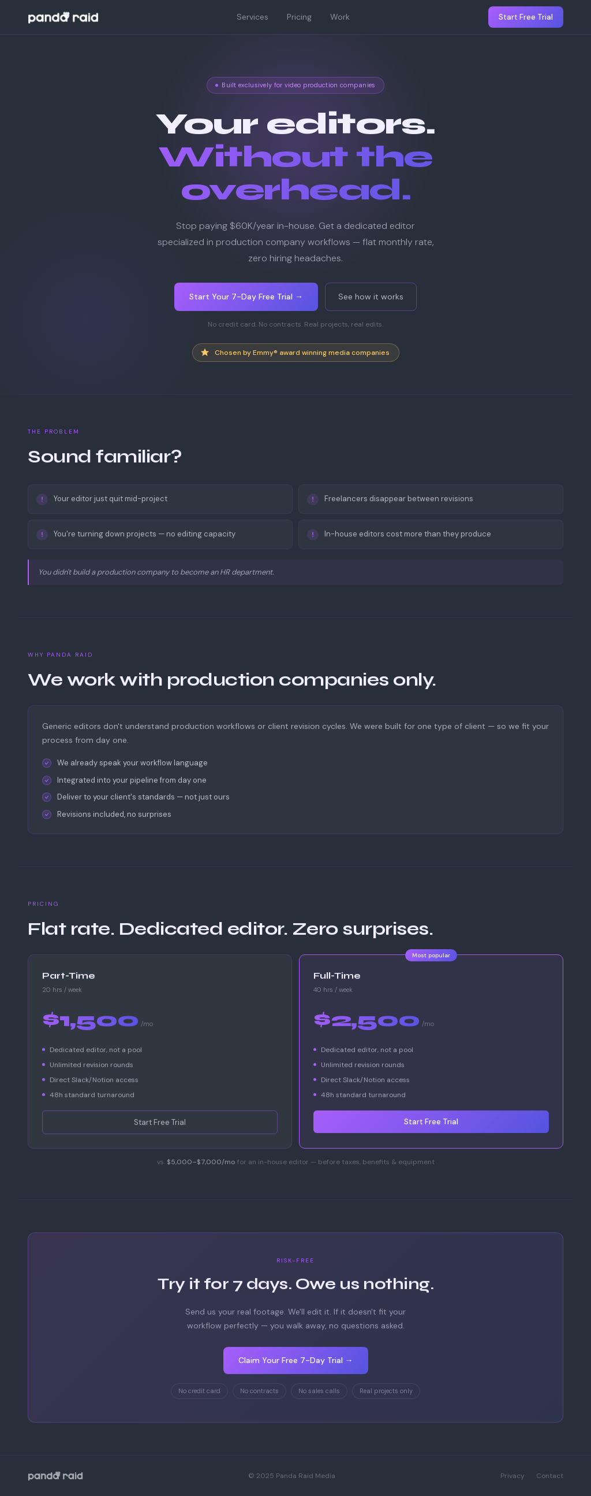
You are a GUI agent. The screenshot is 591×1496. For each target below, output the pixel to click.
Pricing (299, 17)
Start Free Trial (526, 17)
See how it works (370, 296)
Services (252, 17)
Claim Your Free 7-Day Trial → (295, 1361)
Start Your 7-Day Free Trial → (246, 296)
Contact (549, 1475)
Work (340, 17)
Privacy (512, 1475)
